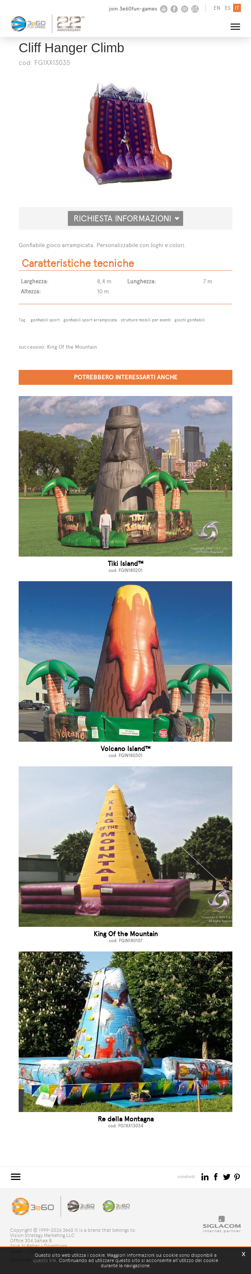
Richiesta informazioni (126, 218)
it (237, 8)
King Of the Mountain (72, 347)
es (227, 8)
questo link (44, 1260)
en (217, 8)
